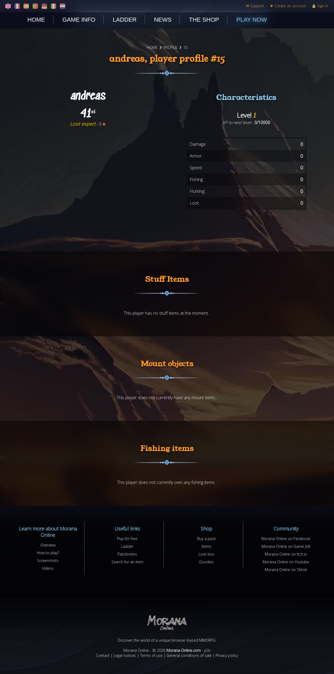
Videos (48, 568)
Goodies (206, 561)
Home (36, 19)
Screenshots (48, 560)
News (163, 19)
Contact (103, 655)
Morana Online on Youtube (286, 561)
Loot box (206, 554)
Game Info (79, 19)
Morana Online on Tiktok (286, 569)
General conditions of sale (189, 655)
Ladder (125, 19)
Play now (251, 19)
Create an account (288, 5)
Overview (48, 545)
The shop (204, 19)
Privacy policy (227, 655)
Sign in (320, 5)
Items (206, 546)
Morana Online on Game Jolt (286, 546)
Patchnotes (127, 554)
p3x (207, 650)
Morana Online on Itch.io (286, 554)
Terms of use (151, 655)
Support (255, 5)
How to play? (48, 552)
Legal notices (125, 655)
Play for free (127, 538)
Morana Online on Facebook (285, 538)
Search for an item (127, 561)
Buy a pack (206, 538)
